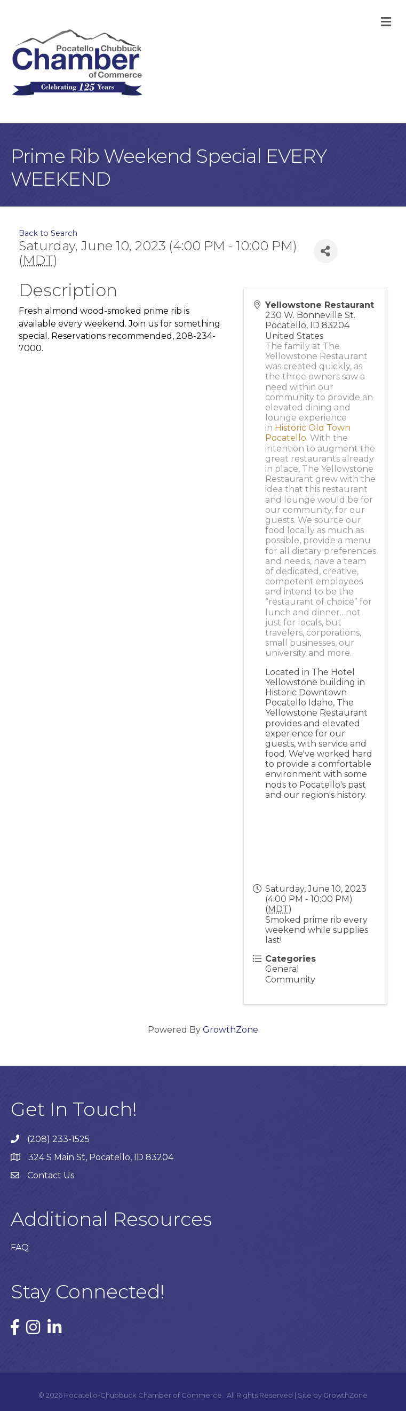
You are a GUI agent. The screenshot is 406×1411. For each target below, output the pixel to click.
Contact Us (50, 1175)
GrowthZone (230, 1030)
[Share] (326, 251)
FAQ (20, 1247)
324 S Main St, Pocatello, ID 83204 (100, 1157)
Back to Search (48, 233)
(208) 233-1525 (58, 1139)
